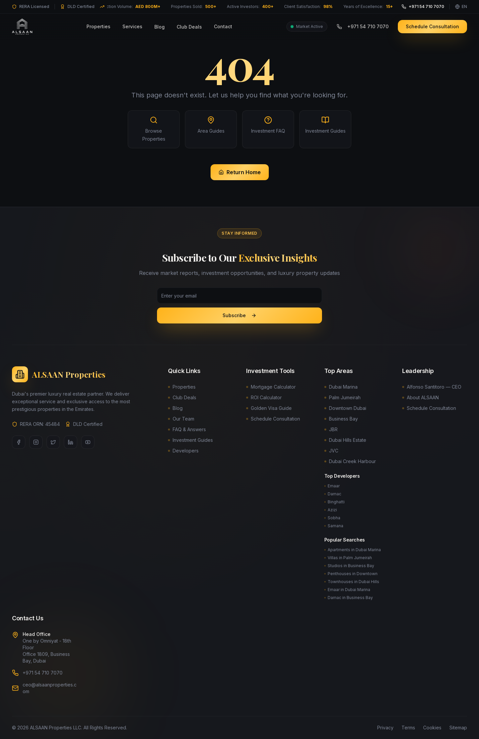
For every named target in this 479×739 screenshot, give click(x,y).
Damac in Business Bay (348, 597)
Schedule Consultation (432, 24)
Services (132, 24)
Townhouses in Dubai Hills (351, 581)
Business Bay (341, 419)
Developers (183, 450)
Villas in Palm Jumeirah (348, 557)
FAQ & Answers (187, 429)
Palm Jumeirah (342, 397)
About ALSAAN (420, 397)
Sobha (332, 517)
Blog (159, 24)
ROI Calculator (264, 397)
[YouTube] (87, 442)
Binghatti (334, 501)
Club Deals (189, 24)
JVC (331, 450)
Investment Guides (190, 440)
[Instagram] (36, 442)
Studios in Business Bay (349, 565)
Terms (408, 727)
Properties (98, 24)
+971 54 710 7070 (363, 24)
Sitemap (458, 727)
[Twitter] (53, 442)
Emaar (332, 485)
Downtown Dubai (345, 408)
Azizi (330, 509)
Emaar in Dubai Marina (347, 589)
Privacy (385, 727)
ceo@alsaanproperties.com (50, 688)
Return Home (240, 172)
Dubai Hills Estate (345, 440)
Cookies (432, 727)
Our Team (181, 419)
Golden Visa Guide (269, 408)
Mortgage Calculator (271, 387)
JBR (331, 429)
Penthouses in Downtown (351, 573)
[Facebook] (18, 442)
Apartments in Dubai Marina (352, 549)
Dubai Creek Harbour (350, 461)
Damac (332, 493)
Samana (333, 525)
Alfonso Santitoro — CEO (431, 387)
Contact (223, 24)
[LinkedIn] (70, 442)
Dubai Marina (341, 387)
